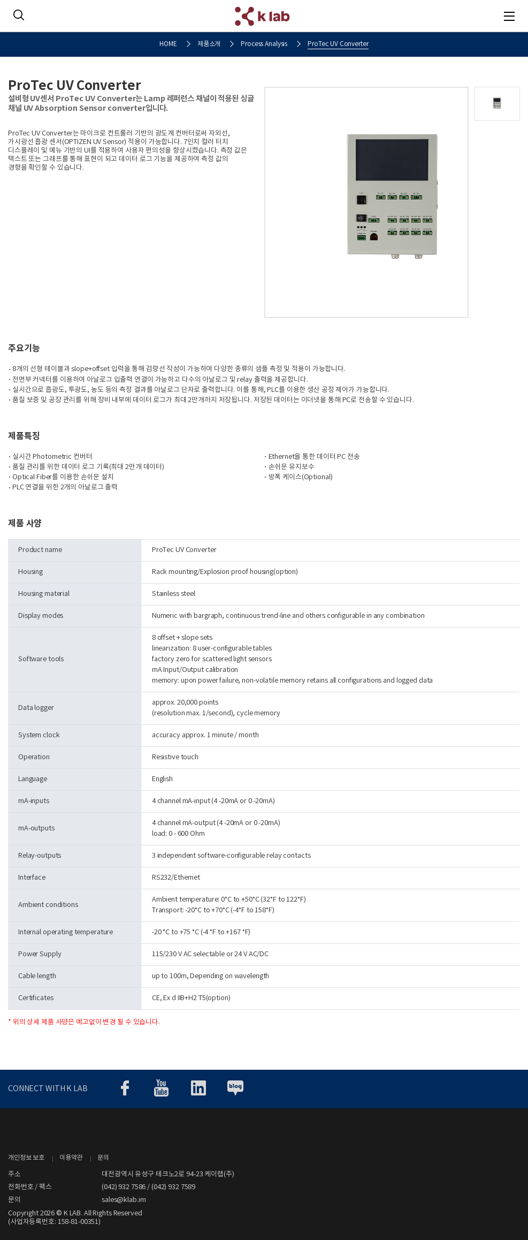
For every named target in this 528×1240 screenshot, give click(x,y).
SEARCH (18, 15)
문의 (103, 1157)
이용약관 (71, 1157)
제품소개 (209, 44)
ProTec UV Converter (338, 44)
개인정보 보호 (26, 1157)
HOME (168, 44)
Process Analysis (264, 44)
